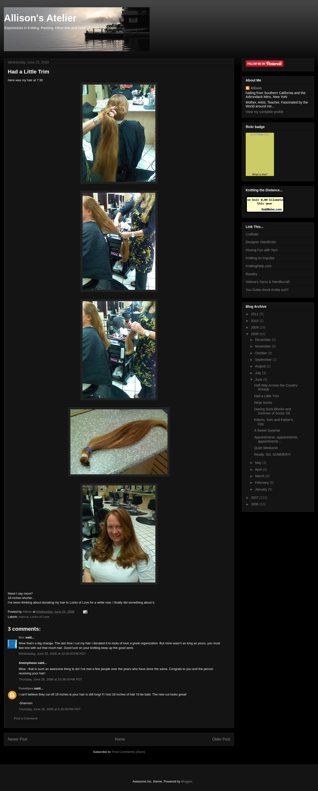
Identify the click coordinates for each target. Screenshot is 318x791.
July (258, 373)
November (263, 346)
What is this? (260, 174)
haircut (23, 617)
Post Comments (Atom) (128, 752)
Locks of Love (40, 617)
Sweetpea (26, 688)
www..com (260, 134)
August (260, 366)
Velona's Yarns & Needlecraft (267, 282)
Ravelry (251, 274)
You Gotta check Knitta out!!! (267, 290)
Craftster (252, 234)
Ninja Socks (263, 402)
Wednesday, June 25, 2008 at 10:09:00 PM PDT (52, 653)
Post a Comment (25, 718)
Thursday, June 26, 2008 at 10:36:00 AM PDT (50, 679)
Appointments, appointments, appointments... (276, 439)
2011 (255, 314)
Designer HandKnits (261, 242)
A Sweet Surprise (267, 430)
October (261, 353)
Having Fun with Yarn (262, 250)
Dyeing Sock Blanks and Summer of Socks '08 (272, 411)
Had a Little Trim (266, 396)
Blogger (186, 781)
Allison (256, 88)
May (258, 463)
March (260, 476)
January (261, 489)
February (262, 482)
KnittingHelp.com (258, 266)
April (259, 469)
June (259, 379)
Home (120, 739)
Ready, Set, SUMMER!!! (272, 454)
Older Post (221, 739)
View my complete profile (264, 112)
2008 (255, 334)
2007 (255, 498)
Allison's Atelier (40, 18)
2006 (255, 504)
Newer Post (17, 739)
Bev (22, 637)
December (263, 340)
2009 (255, 327)
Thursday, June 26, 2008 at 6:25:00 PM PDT (50, 709)
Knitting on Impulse (260, 258)
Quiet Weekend (265, 448)
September (263, 360)
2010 (255, 321)
